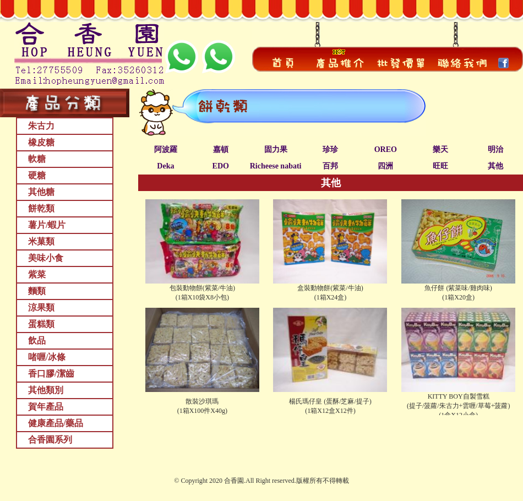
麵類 (37, 291)
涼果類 (41, 307)
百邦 (330, 166)
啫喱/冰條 (47, 357)
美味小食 (45, 258)
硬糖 (37, 175)
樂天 (440, 149)
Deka (165, 166)
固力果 (275, 149)
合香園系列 (50, 439)
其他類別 (45, 390)
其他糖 (41, 192)
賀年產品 (45, 406)
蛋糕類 (41, 324)
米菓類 (41, 241)
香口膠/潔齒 (51, 373)
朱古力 (41, 125)
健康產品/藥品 (55, 423)
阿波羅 (165, 149)
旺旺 (440, 166)
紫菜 (37, 274)
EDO (221, 166)
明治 (495, 149)
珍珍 (330, 149)
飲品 (37, 340)
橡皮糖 (41, 142)
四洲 (385, 166)
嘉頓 (220, 149)
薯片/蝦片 (47, 225)
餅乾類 (41, 208)
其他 (495, 166)
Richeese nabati (276, 166)
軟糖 (37, 159)
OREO (385, 149)
